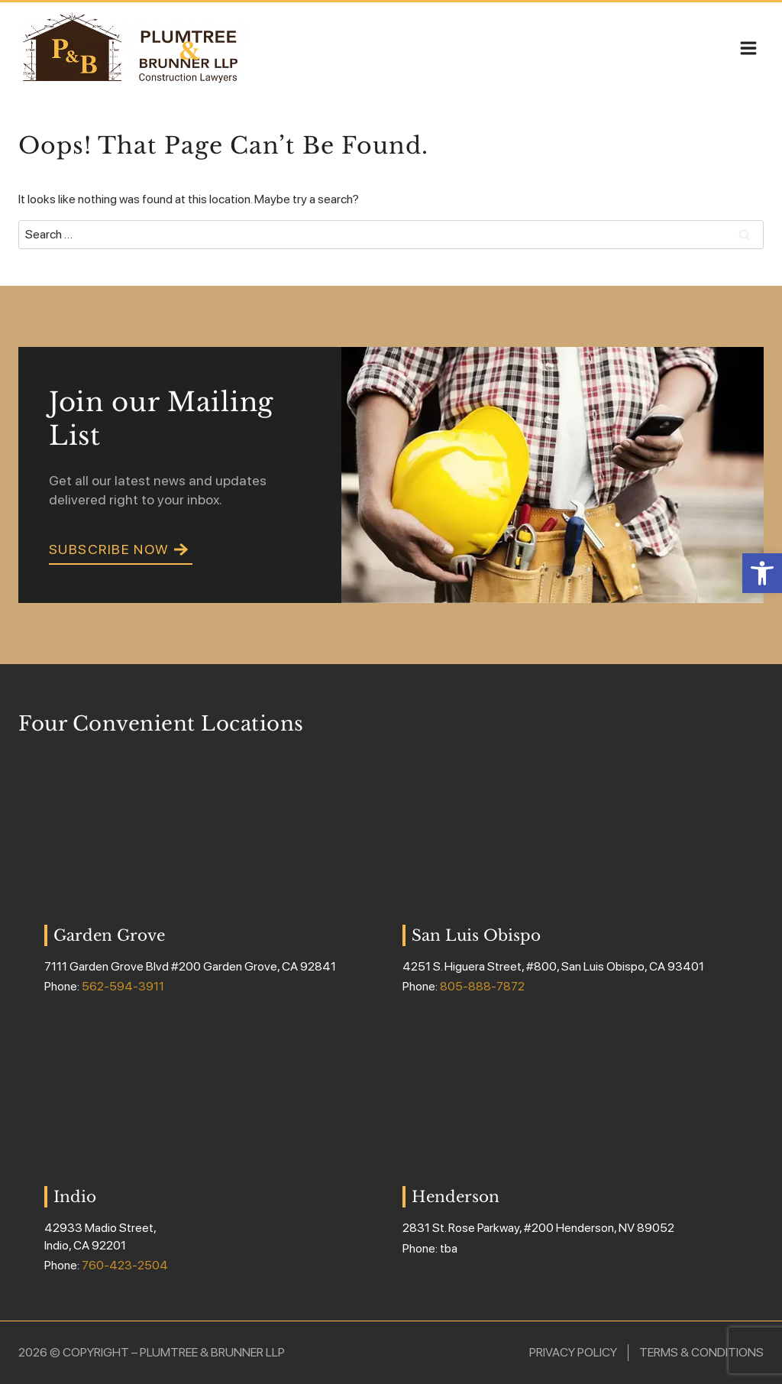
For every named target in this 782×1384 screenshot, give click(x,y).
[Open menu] (748, 47)
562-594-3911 (123, 986)
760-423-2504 (125, 1265)
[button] (762, 573)
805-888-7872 (482, 986)
